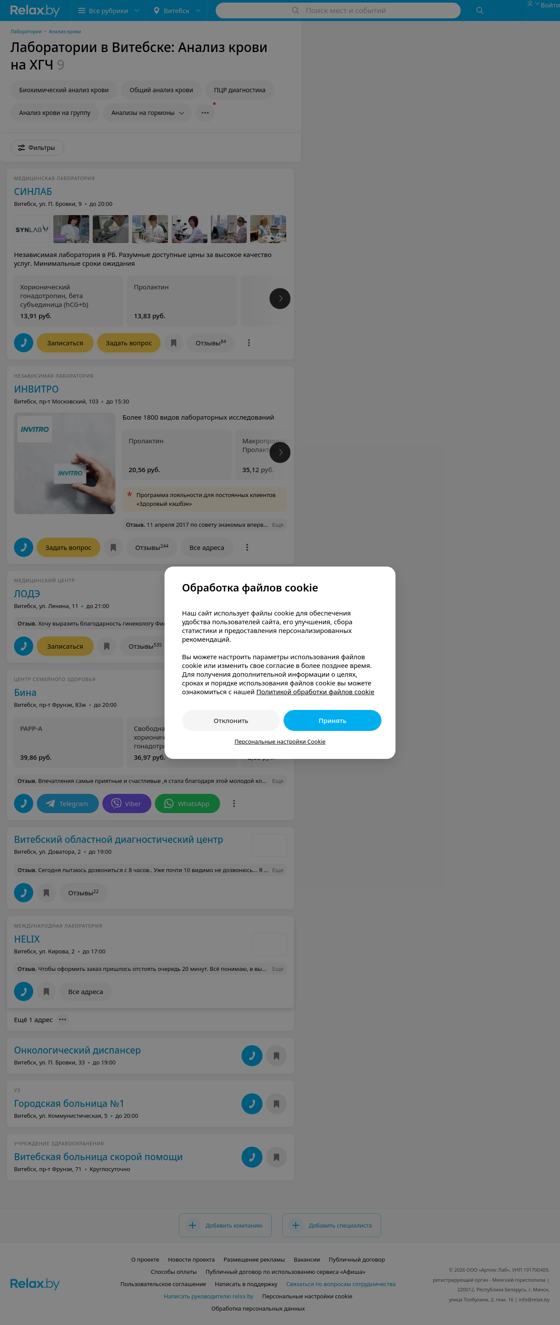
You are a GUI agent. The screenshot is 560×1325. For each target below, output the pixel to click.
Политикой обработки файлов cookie (315, 691)
